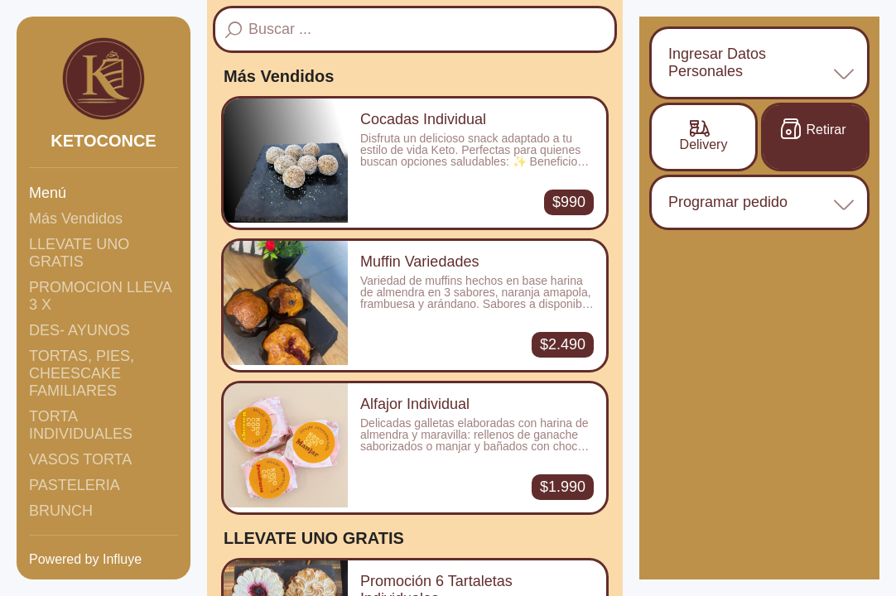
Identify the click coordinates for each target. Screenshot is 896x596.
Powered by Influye (85, 559)
